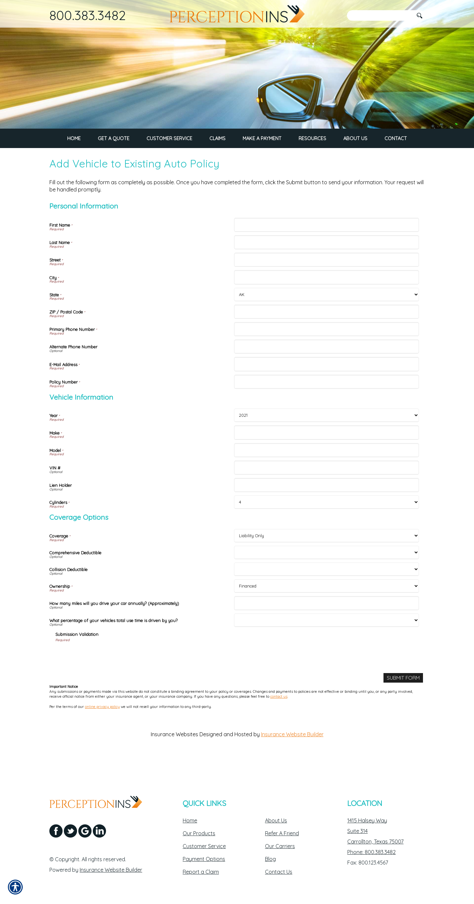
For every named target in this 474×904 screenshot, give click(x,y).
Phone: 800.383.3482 (371, 852)
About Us (276, 820)
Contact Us (278, 871)
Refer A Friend (282, 833)
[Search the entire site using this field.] (380, 15)
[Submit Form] (403, 701)
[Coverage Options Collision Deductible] (326, 592)
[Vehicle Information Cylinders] (326, 525)
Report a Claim (201, 871)
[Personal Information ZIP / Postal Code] (326, 335)
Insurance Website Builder (292, 757)
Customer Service (204, 846)
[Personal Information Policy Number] (326, 405)
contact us (278, 719)
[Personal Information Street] (326, 283)
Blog (270, 859)
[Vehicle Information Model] (326, 473)
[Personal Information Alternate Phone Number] (326, 370)
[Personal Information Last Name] (326, 265)
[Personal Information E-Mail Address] (326, 387)
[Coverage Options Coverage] (326, 558)
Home (190, 820)
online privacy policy (102, 729)
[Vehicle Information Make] (326, 456)
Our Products (199, 833)
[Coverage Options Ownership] (326, 609)
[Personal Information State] (326, 317)
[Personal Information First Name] (326, 248)
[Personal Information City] (326, 300)
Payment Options (204, 859)
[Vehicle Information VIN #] (326, 491)
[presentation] (105, 678)
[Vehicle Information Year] (326, 438)
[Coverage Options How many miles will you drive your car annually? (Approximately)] (326, 626)
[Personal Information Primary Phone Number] (326, 352)
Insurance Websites (174, 757)
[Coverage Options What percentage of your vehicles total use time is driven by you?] (326, 643)
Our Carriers (280, 846)
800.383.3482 (87, 15)
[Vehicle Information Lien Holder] (326, 508)
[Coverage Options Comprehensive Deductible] (326, 575)
